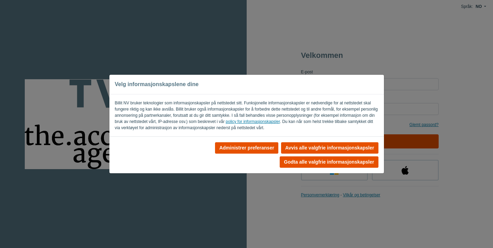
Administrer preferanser (246, 148)
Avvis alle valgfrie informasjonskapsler (329, 148)
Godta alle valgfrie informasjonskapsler (329, 162)
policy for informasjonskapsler (253, 121)
